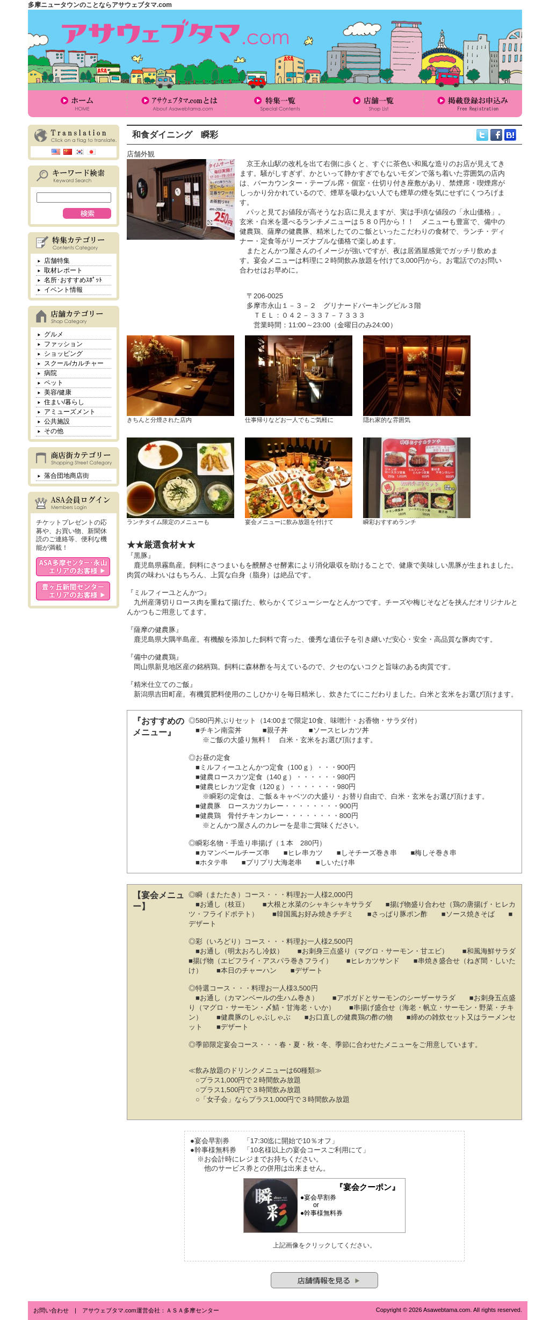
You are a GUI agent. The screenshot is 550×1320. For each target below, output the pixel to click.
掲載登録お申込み (472, 103)
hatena (510, 134)
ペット (53, 382)
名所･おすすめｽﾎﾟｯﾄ (73, 280)
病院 (50, 373)
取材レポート (63, 270)
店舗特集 (57, 260)
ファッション (63, 344)
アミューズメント (70, 411)
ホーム (77, 103)
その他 (53, 431)
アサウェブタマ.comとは (176, 103)
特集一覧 (275, 103)
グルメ (53, 334)
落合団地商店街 (66, 475)
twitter (482, 134)
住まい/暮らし (64, 402)
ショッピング (63, 353)
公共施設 (57, 421)
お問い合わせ (51, 1310)
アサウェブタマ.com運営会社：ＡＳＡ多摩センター (150, 1310)
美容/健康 (57, 392)
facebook (496, 134)
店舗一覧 (373, 103)
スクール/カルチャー (74, 363)
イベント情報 (63, 289)
